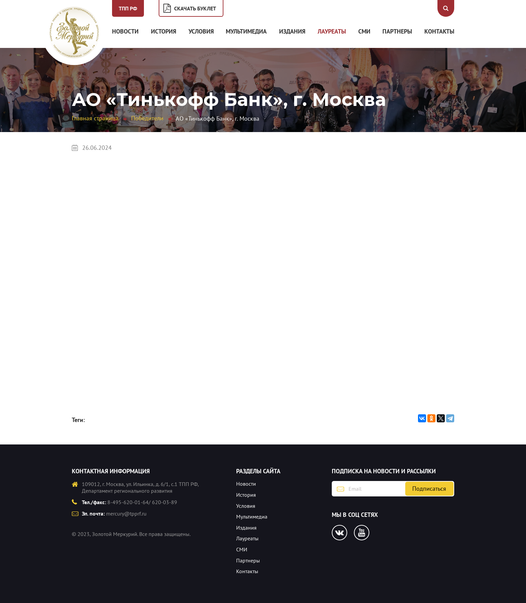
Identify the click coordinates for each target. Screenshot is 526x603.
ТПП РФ (128, 8)
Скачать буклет (195, 8)
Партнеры (397, 31)
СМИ (364, 31)
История (163, 31)
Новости (125, 31)
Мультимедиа (246, 31)
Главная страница (95, 118)
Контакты (439, 31)
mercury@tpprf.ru (126, 513)
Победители (147, 118)
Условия (201, 31)
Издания (292, 31)
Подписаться (429, 488)
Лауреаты (332, 31)
